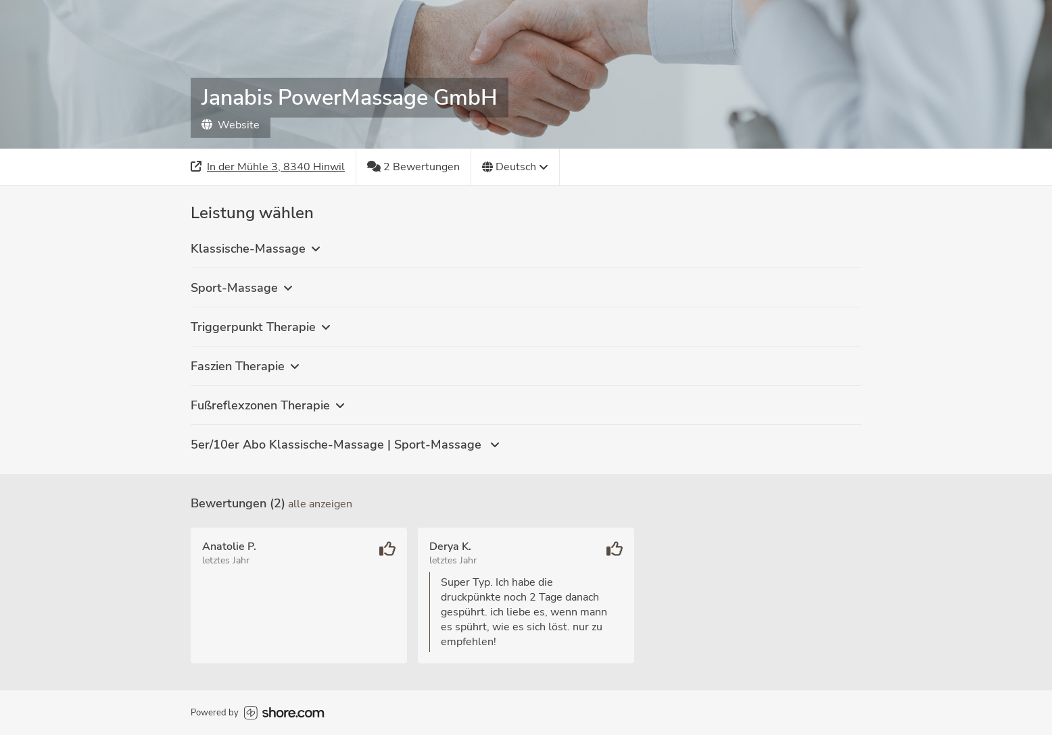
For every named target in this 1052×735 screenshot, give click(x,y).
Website (230, 125)
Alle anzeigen (320, 504)
